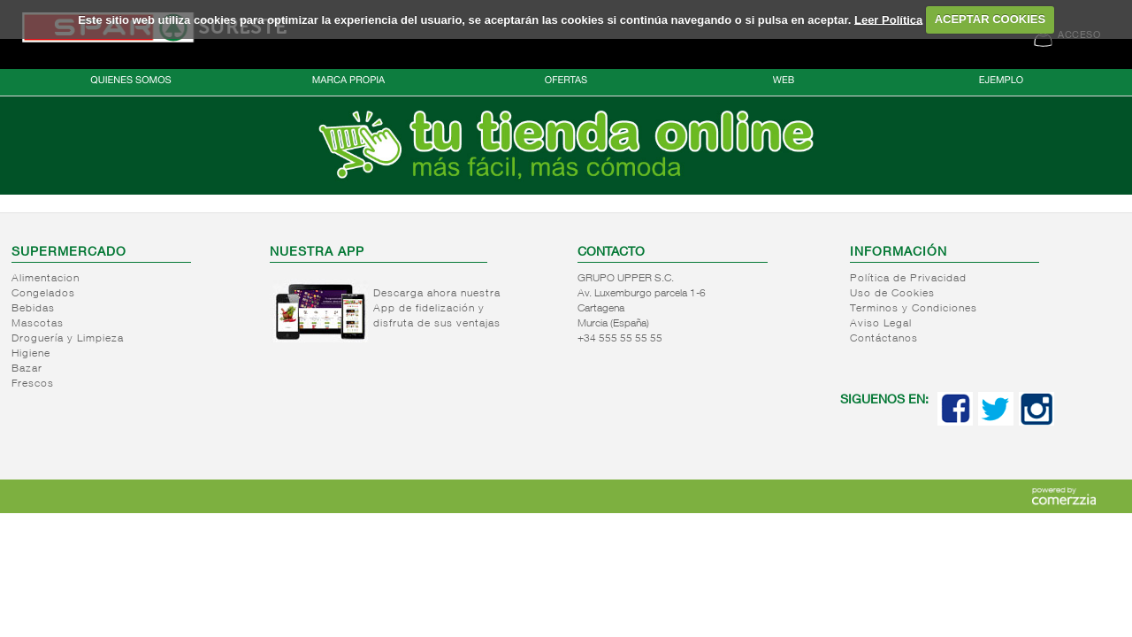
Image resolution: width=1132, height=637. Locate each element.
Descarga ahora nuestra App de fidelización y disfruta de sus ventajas (437, 308)
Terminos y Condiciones (913, 308)
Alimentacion (45, 278)
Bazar (26, 369)
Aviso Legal (881, 323)
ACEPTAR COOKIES (990, 19)
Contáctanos (884, 339)
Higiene (30, 354)
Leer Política (888, 19)
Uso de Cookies (892, 293)
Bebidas (33, 308)
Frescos (32, 384)
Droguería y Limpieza (67, 339)
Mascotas (37, 323)
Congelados (43, 293)
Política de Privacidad (908, 278)
